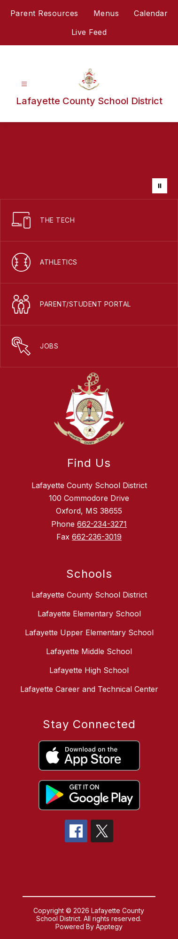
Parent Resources (44, 13)
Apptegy (109, 926)
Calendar (151, 13)
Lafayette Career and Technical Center (89, 689)
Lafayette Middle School (89, 651)
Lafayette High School (89, 670)
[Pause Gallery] (159, 185)
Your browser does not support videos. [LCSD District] (89, 160)
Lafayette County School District (89, 594)
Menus (106, 13)
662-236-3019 (97, 536)
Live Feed (89, 32)
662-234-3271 (102, 524)
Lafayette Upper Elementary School (89, 632)
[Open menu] (24, 84)
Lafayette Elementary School (89, 613)
